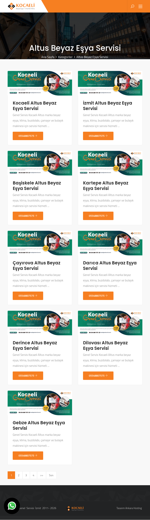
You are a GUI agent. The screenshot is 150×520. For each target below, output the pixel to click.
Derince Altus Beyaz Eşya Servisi (35, 346)
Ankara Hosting (133, 508)
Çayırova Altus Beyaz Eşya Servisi (36, 266)
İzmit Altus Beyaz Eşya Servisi (107, 106)
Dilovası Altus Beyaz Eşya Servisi (105, 346)
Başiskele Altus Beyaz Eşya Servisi (37, 186)
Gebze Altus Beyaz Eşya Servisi (39, 425)
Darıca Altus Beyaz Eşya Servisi (110, 266)
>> (41, 475)
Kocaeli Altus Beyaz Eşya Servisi (34, 106)
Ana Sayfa (47, 57)
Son (51, 475)
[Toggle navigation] (140, 7)
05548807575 (28, 136)
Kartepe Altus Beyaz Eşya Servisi (105, 186)
